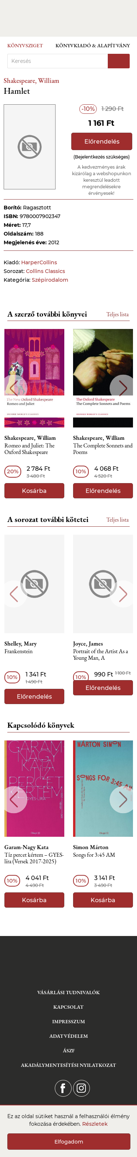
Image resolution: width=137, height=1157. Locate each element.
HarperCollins (39, 262)
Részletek (95, 1124)
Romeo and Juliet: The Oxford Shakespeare (29, 449)
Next (123, 388)
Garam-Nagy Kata (26, 847)
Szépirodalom (50, 280)
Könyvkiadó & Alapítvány (93, 45)
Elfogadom (68, 1141)
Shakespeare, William (31, 80)
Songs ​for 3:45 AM (94, 855)
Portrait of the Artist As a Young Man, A (100, 655)
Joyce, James (88, 643)
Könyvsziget (25, 45)
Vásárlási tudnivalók (68, 992)
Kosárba (34, 490)
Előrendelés (101, 141)
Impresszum (68, 1021)
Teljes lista (117, 314)
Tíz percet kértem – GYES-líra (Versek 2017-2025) (34, 858)
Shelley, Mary (20, 643)
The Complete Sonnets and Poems (103, 449)
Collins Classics (45, 271)
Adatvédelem (68, 1036)
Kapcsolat (68, 1007)
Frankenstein (18, 651)
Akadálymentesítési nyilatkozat (68, 1065)
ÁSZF (69, 1050)
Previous (13, 388)
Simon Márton (91, 847)
